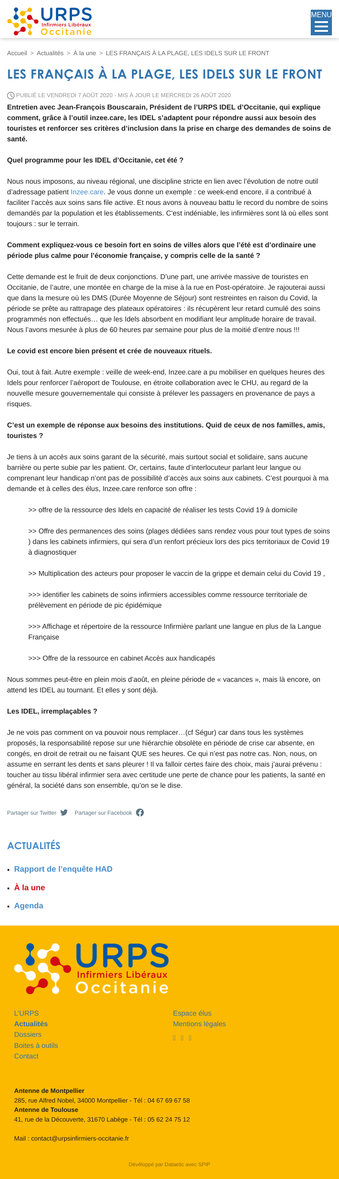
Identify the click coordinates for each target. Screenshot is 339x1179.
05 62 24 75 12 (168, 1119)
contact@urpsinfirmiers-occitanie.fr (80, 1138)
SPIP (204, 1164)
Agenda (28, 905)
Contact (26, 1056)
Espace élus (192, 1013)
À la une (84, 53)
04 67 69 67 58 (168, 1100)
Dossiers (27, 1035)
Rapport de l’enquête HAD (63, 869)
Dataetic (174, 1164)
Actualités (50, 53)
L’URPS (26, 1013)
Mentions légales (199, 1024)
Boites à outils (36, 1046)
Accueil (17, 53)
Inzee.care (87, 192)
